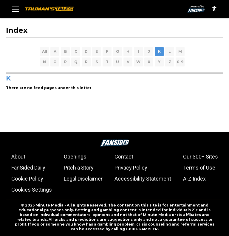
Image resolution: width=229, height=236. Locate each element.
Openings (75, 156)
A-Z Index (194, 179)
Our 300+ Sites (200, 156)
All (44, 51)
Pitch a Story (79, 167)
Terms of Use (199, 167)
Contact (123, 156)
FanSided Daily (28, 167)
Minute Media (49, 205)
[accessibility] (214, 9)
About (18, 156)
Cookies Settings (31, 190)
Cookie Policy (27, 179)
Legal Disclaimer (83, 179)
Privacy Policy (130, 167)
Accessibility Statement (142, 179)
